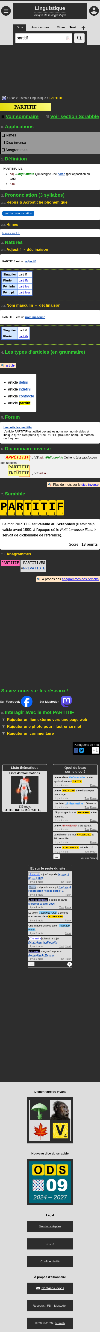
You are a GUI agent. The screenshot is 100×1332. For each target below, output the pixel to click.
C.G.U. (50, 1242)
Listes (23, 98)
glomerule (34, 873)
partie (61, 174)
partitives (25, 292)
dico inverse (90, 484)
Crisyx (32, 886)
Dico (12, 98)
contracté (26, 396)
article (10, 365)
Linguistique (38, 98)
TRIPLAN (69, 790)
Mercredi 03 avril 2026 (41, 902)
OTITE (77, 781)
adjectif (30, 261)
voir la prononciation (18, 213)
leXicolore (34, 949)
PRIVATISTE (34, 568)
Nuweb (60, 1321)
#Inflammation (77, 777)
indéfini (25, 389)
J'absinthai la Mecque (41, 953)
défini (23, 382)
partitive (24, 286)
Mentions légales (50, 1225)
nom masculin (35, 317)
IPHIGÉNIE (69, 824)
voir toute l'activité (89, 857)
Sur (16, 701)
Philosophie (54, 458)
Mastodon (60, 1304)
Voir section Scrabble (72, 116)
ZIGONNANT (70, 846)
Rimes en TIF (11, 233)
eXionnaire (35, 937)
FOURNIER (56, 915)
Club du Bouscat (38, 898)
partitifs (23, 280)
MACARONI (84, 833)
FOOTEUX (83, 812)
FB (49, 1304)
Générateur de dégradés (43, 940)
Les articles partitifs (17, 427)
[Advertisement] (50, 68)
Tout (87, 797)
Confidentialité (50, 1260)
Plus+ (93, 785)
